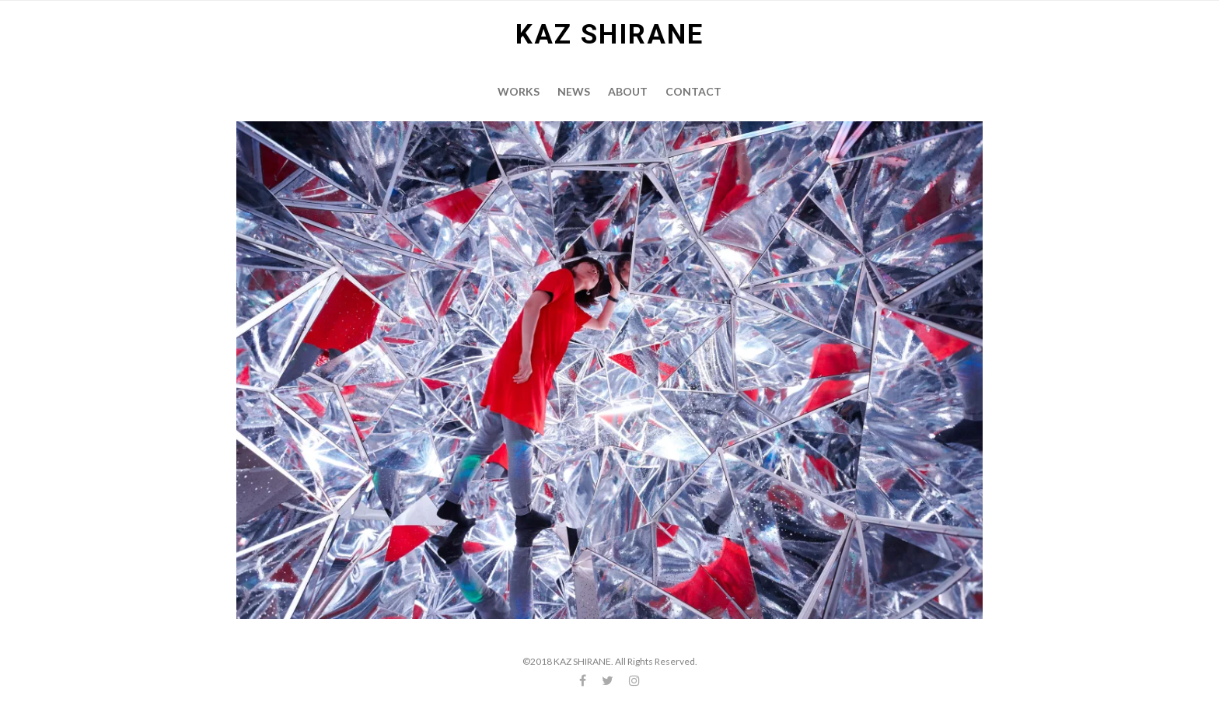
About (628, 91)
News (573, 91)
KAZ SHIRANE (609, 35)
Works (519, 91)
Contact (693, 91)
